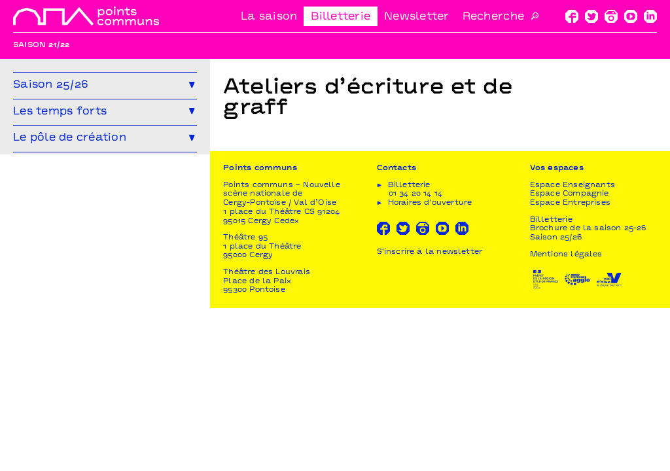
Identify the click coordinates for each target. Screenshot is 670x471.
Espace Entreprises (570, 366)
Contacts (396, 331)
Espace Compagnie (569, 356)
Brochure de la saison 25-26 (588, 391)
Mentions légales (566, 417)
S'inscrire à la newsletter (430, 415)
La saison (269, 17)
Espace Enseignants (572, 348)
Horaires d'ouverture (430, 366)
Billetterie (340, 17)
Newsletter (417, 17)
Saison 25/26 (556, 400)
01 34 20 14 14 (416, 356)
